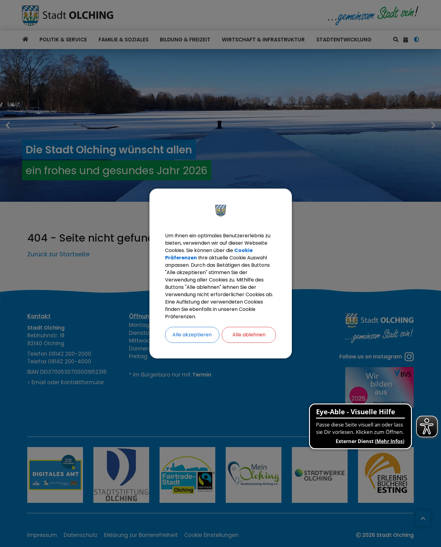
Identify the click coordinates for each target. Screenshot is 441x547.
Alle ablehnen (249, 334)
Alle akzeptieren (192, 334)
